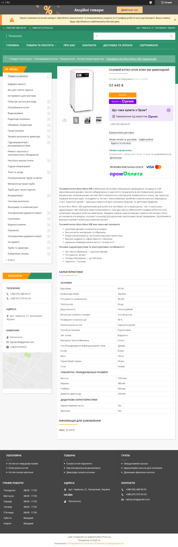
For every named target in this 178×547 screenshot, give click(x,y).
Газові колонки (16, 130)
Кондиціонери (15, 195)
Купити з (123, 101)
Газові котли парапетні (79, 463)
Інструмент (14, 242)
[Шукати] (171, 36)
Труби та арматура (18, 247)
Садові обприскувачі (19, 166)
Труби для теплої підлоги (21, 189)
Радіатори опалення (19, 119)
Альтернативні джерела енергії (25, 213)
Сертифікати (149, 45)
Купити (122, 95)
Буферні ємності (17, 84)
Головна (12, 45)
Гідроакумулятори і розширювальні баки (19, 144)
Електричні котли (18, 468)
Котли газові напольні (21, 472)
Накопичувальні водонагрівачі (83, 468)
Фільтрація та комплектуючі (23, 207)
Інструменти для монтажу (22, 95)
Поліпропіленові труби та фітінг (25, 178)
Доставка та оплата (118, 45)
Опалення (13, 230)
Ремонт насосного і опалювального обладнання (23, 153)
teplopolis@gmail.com (22, 342)
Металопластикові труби (21, 183)
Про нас (69, 45)
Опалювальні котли (46, 58)
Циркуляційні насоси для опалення (143, 468)
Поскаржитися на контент (81, 543)
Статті (11, 260)
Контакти (89, 45)
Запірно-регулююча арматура (24, 136)
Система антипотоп (18, 201)
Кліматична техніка (18, 253)
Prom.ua (106, 537)
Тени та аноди (15, 172)
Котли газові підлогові (90, 58)
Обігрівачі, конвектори (20, 125)
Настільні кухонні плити (21, 160)
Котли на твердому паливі (23, 463)
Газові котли (67, 58)
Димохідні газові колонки (80, 472)
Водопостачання (17, 224)
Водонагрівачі (15, 113)
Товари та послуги (40, 45)
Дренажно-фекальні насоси (139, 472)
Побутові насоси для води (22, 101)
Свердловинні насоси (136, 463)
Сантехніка (14, 218)
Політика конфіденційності (110, 543)
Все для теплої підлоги (20, 90)
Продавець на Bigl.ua (89, 540)
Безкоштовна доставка (121, 132)
